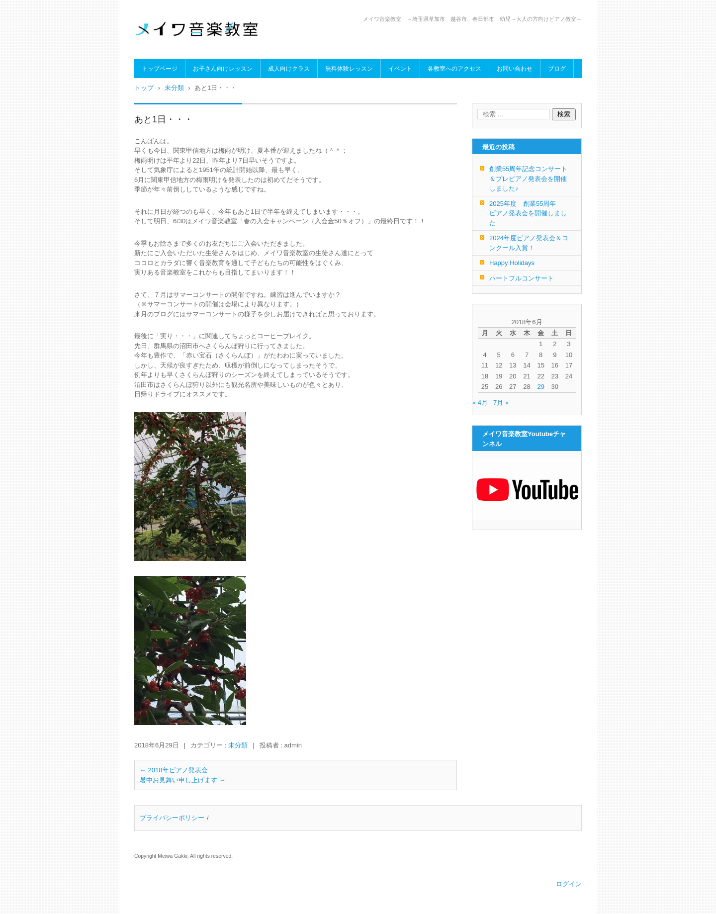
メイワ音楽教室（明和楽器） (192, 51)
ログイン (569, 884)
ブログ (557, 68)
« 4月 (480, 402)
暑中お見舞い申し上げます (183, 780)
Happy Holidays (512, 263)
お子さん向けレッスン (223, 68)
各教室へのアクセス (454, 68)
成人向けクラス (289, 68)
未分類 (238, 745)
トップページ (160, 68)
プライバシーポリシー (172, 818)
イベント (400, 68)
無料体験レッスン (349, 68)
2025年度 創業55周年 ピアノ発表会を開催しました (528, 213)
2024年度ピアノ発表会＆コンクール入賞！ (528, 243)
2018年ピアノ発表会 (174, 770)
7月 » (501, 402)
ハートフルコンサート (521, 278)
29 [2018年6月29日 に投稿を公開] (540, 386)
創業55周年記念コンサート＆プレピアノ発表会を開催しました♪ (528, 178)
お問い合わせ (515, 68)
